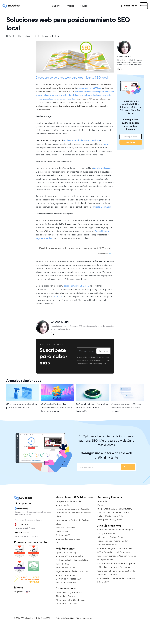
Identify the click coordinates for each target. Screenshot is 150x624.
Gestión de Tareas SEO (66, 582)
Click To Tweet (103, 253)
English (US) (109, 508)
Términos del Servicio (85, 618)
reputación (58, 296)
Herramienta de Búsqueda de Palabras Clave (73, 514)
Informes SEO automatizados (69, 556)
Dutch (115, 516)
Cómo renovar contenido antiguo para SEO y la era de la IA (22, 406)
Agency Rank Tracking (66, 552)
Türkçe (119, 519)
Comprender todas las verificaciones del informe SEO (116, 580)
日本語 (108, 516)
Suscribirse (102, 351)
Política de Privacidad (65, 618)
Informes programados (66, 575)
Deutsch (127, 508)
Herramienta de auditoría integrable (72, 509)
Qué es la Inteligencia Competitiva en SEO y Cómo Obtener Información (92, 407)
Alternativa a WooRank (66, 603)
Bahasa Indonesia (121, 512)
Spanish (101, 512)
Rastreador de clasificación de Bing (72, 560)
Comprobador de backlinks (68, 501)
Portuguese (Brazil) (106, 519)
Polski (121, 516)
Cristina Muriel (24, 36)
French (109, 512)
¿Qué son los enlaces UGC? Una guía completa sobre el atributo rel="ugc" (126, 407)
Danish (119, 508)
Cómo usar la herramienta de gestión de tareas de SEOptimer (116, 573)
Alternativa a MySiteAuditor (69, 592)
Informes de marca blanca (68, 539)
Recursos (76, 5)
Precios (63, 5)
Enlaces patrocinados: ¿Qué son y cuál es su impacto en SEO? (116, 558)
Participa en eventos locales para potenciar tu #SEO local (75, 248)
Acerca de (102, 501)
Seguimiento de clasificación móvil (72, 571)
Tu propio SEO (62, 563)
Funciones (49, 5)
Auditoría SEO (62, 531)
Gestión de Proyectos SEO (68, 578)
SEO (37, 36)
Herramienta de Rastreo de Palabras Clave (72, 522)
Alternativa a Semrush (66, 596)
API (57, 542)
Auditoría (130, 142)
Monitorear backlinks (65, 527)
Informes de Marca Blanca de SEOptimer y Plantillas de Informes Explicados (116, 565)
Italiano (100, 516)
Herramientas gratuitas (66, 567)
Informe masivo (63, 505)
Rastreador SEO (63, 535)
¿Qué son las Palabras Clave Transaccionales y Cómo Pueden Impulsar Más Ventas (56, 407)
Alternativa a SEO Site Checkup (70, 600)
